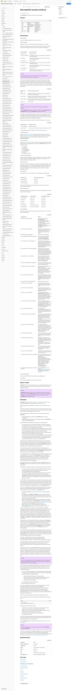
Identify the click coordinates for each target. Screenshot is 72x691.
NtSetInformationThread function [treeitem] (7, 126)
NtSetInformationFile (28, 504)
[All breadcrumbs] (21, 7)
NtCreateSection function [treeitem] (6, 83)
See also (60, 14)
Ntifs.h (38, 6)
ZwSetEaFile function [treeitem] (6, 221)
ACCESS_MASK (27, 44)
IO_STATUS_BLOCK (28, 142)
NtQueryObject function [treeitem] (6, 113)
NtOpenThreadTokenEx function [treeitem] (7, 103)
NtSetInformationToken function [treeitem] (7, 128)
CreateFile (48, 166)
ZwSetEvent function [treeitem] (5, 222)
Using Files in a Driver (41, 403)
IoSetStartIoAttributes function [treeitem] (7, 50)
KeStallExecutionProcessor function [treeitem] (8, 72)
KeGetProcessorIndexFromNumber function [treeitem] (8, 64)
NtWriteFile (40, 491)
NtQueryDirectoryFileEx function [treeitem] (7, 108)
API (32, 6)
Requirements (61, 13)
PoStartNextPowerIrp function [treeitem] (7, 160)
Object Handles (36, 411)
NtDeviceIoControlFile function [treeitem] (7, 86)
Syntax (60, 8)
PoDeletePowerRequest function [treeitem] (7, 141)
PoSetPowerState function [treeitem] (6, 157)
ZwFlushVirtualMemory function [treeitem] (7, 190)
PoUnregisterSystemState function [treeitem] (7, 165)
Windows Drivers (28, 6)
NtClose (48, 405)
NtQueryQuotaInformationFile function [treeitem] (8, 115)
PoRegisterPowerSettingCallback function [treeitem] (7, 150)
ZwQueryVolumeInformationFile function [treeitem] (7, 219)
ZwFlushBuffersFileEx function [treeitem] (7, 188)
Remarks (60, 12)
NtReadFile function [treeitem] (5, 123)
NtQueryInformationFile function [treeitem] (7, 110)
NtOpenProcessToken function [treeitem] (7, 98)
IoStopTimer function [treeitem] (5, 60)
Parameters (60, 9)
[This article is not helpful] (67, 17)
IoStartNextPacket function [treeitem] (6, 53)
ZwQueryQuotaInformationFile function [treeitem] (7, 213)
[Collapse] (13, 6)
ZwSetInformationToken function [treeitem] (7, 224)
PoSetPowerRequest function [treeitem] (7, 155)
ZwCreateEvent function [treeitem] (6, 178)
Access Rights (44, 130)
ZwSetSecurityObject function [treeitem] (7, 230)
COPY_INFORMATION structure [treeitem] (7, 28)
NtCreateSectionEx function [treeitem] (6, 85)
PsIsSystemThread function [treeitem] (6, 168)
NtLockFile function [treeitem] (5, 95)
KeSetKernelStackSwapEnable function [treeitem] (7, 70)
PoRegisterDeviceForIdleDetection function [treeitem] (7, 147)
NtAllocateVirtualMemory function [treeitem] (7, 76)
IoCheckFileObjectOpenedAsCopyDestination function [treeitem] (8, 40)
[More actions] (51, 7)
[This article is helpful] (66, 17)
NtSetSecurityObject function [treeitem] (7, 131)
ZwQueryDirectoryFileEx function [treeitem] (7, 205)
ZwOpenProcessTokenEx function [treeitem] (7, 200)
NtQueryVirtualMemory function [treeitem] (7, 118)
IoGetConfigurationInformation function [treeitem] (7, 48)
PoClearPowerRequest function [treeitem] (7, 138)
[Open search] (68, 1)
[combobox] (7, 8)
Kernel (35, 6)
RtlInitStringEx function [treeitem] (6, 170)
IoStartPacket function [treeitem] (6, 57)
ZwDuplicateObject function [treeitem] (6, 183)
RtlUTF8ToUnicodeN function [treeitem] (7, 173)
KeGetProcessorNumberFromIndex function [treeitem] (8, 67)
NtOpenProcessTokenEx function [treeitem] (7, 100)
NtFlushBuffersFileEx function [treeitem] (7, 90)
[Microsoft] (1, 1)
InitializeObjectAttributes (29, 135)
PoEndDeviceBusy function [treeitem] (6, 143)
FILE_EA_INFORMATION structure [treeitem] (8, 34)
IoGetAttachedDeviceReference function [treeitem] (7, 45)
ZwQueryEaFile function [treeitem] (6, 207)
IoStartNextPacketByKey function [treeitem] (7, 55)
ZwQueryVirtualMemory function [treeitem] (7, 216)
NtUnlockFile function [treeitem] (6, 133)
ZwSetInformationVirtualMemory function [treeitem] (7, 227)
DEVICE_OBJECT (41, 503)
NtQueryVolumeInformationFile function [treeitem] (7, 121)
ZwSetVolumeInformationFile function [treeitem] (8, 232)
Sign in (70, 1)
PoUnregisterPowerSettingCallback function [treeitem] (8, 163)
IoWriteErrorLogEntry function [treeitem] (7, 62)
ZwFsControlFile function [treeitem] (6, 193)
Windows (24, 6)
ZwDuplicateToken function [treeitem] (6, 185)
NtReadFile (35, 491)
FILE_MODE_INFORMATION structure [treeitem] (7, 37)
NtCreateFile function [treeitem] (6, 81)
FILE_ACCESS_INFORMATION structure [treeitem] (7, 31)
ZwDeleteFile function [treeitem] (6, 180)
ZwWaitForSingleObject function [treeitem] (7, 235)
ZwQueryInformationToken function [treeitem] (8, 208)
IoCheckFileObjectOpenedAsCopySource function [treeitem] (8, 43)
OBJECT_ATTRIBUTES (29, 134)
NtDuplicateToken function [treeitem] (6, 88)
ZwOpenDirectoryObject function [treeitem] (7, 198)
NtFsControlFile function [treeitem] (6, 93)
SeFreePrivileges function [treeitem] (6, 175)
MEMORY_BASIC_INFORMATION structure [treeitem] (8, 74)
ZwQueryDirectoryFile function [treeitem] (7, 203)
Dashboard (68, 3)
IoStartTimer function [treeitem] (5, 58)
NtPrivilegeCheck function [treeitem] (6, 105)
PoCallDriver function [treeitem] (6, 136)
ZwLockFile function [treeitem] (5, 195)
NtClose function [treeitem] (5, 78)
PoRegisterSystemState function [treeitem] (7, 152)
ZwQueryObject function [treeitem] (6, 210)
